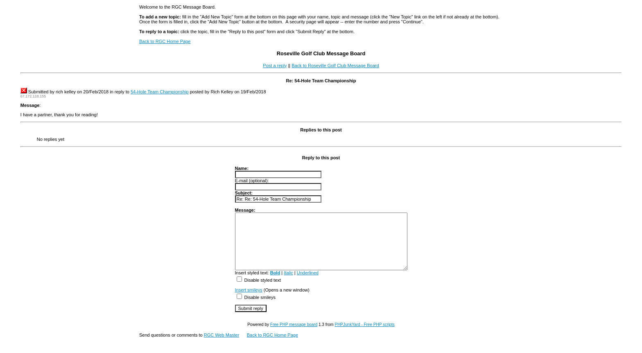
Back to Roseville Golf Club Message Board (335, 65)
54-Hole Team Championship (160, 91)
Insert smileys (238, 301)
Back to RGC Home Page (164, 41)
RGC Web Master (222, 346)
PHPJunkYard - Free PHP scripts (364, 335)
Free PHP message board (293, 335)
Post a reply (275, 65)
